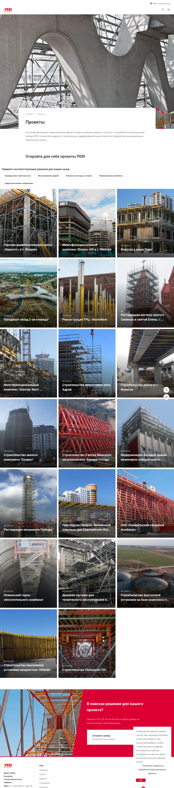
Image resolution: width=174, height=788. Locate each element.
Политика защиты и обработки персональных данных (152, 769)
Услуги (42, 774)
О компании (44, 783)
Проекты (43, 779)
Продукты (43, 770)
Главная (30, 114)
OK (141, 780)
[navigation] (121, 737)
